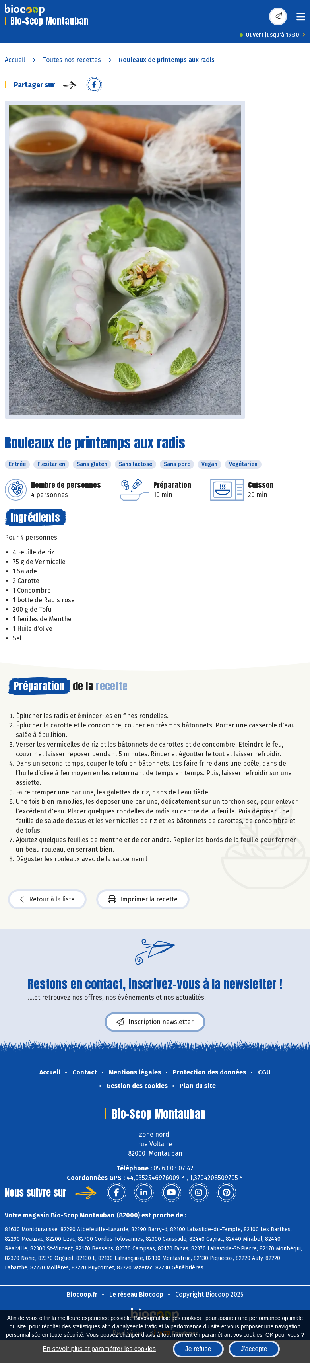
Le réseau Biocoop (136, 1294)
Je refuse (198, 1348)
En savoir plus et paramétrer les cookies (99, 1348)
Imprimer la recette (143, 899)
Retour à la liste (47, 899)
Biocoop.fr (82, 1294)
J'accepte (254, 1348)
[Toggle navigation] (300, 19)
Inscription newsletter (155, 1022)
